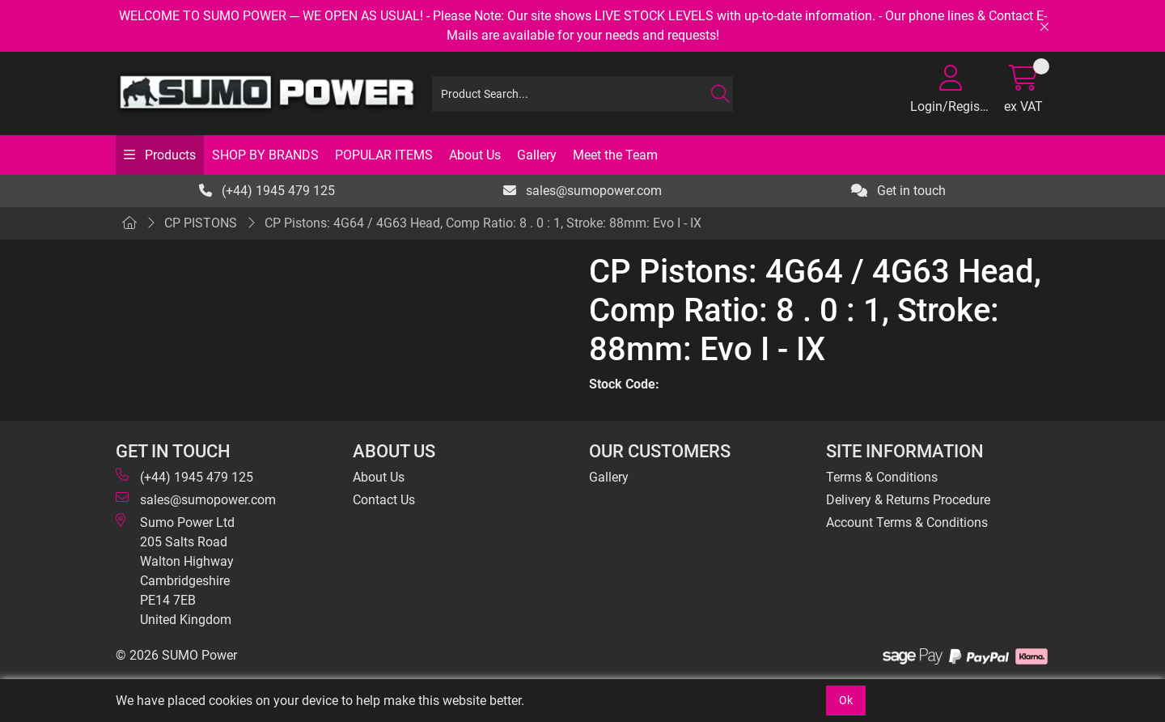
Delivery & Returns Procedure (908, 500)
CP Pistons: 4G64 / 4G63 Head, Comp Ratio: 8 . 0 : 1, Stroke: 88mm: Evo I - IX (483, 223)
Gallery (537, 155)
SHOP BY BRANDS (265, 155)
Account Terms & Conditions (907, 522)
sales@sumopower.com (582, 190)
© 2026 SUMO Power (176, 655)
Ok (846, 700)
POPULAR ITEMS (384, 155)
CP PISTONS (200, 223)
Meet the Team (615, 155)
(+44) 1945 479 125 (267, 190)
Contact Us (384, 500)
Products (169, 155)
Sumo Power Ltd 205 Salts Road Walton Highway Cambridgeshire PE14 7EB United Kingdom (175, 570)
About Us (475, 155)
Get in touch (898, 190)
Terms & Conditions (882, 477)
